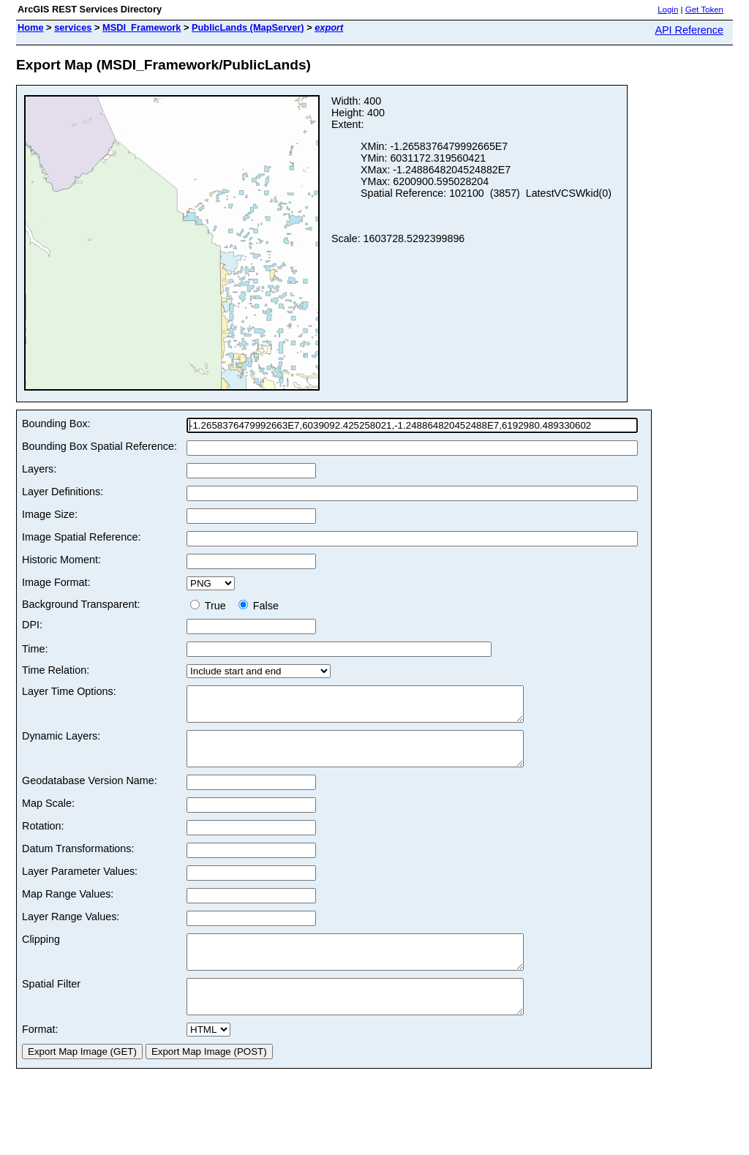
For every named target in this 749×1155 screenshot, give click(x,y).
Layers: (39, 469)
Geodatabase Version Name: (89, 794)
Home (31, 27)
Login (668, 9)
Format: (40, 1055)
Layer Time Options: (69, 691)
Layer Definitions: (62, 491)
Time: (35, 649)
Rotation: (43, 839)
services (72, 27)
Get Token (704, 9)
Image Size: (50, 514)
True (211, 606)
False (258, 606)
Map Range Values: (67, 907)
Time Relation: (55, 670)
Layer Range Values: (70, 930)
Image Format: (56, 582)
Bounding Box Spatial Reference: (99, 446)
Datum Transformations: (78, 862)
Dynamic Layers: (61, 742)
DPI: (32, 625)
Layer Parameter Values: (80, 884)
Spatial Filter (51, 1003)
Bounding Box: (56, 423)
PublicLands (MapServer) (248, 27)
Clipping (41, 952)
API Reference (689, 30)
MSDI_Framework (141, 27)
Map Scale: (48, 816)
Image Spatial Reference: (81, 537)
